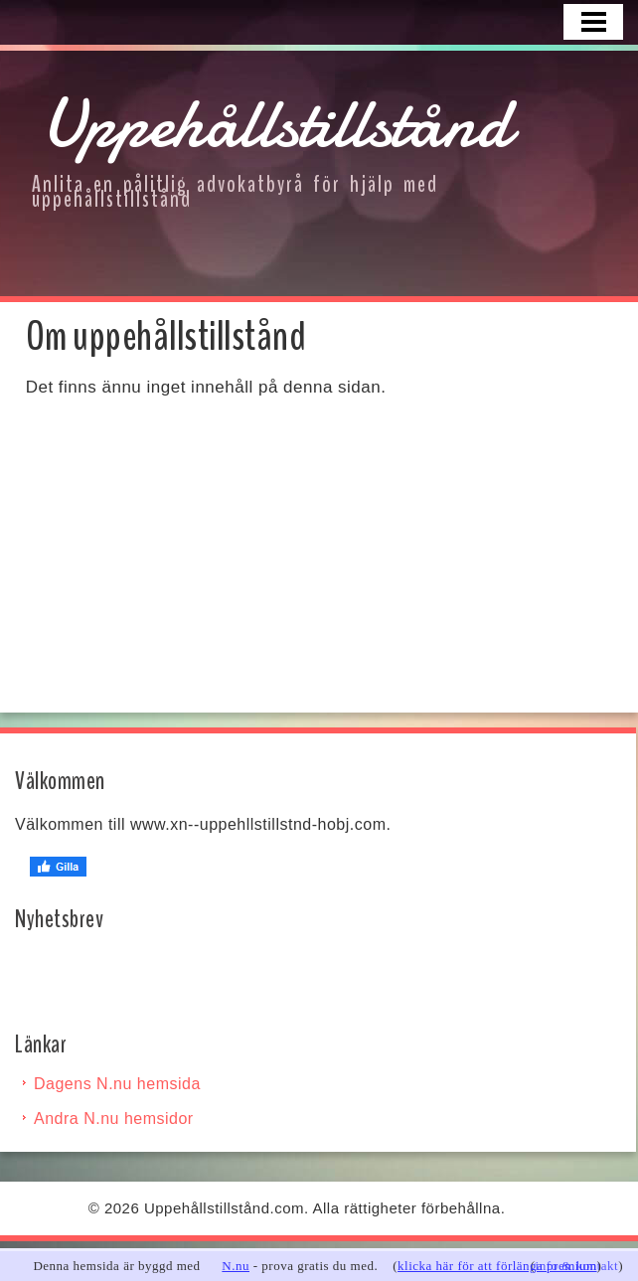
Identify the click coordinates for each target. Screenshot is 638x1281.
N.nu (235, 1265)
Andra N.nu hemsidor (114, 1118)
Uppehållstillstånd (276, 123)
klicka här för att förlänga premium (497, 1265)
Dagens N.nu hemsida (117, 1083)
